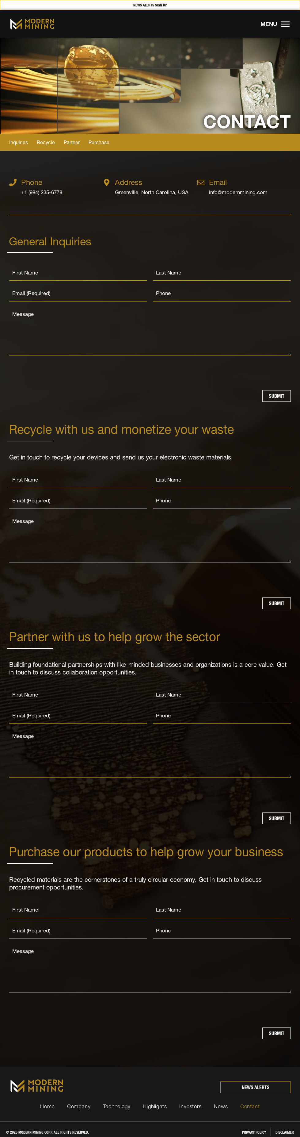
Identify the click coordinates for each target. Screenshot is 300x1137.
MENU (268, 24)
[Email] (200, 182)
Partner (72, 142)
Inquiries (18, 142)
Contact (250, 1100)
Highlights (155, 1100)
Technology (117, 1100)
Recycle (46, 142)
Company (79, 1100)
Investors (190, 1100)
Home (47, 1100)
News (221, 1100)
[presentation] (55, 372)
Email (218, 182)
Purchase (99, 142)
